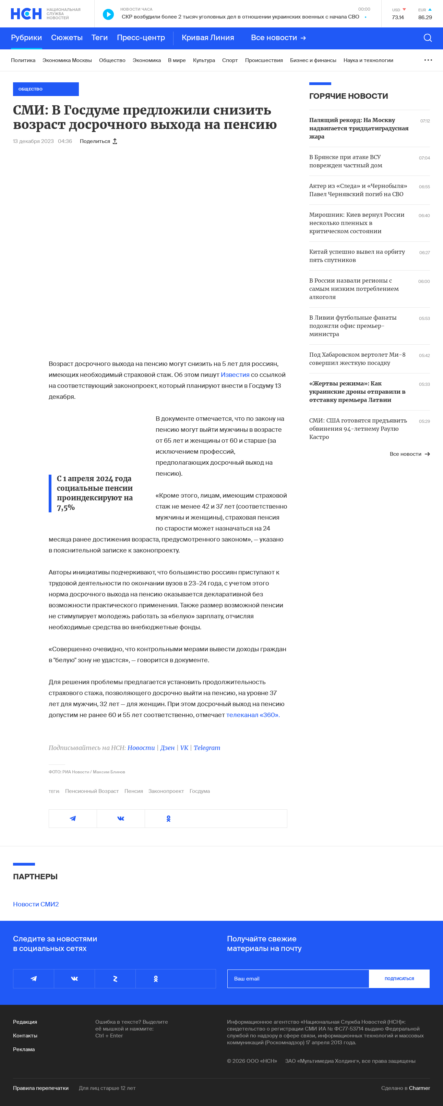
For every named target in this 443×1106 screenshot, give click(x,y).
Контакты (25, 1035)
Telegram (207, 748)
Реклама (24, 1049)
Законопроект (166, 791)
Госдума (200, 791)
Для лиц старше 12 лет (107, 1088)
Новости (141, 748)
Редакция (25, 1022)
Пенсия (133, 791)
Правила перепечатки (41, 1088)
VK (184, 748)
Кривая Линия (208, 38)
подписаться (399, 978)
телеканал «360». (253, 715)
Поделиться (98, 141)
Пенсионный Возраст (92, 791)
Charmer (419, 1088)
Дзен (167, 748)
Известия (236, 375)
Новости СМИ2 (36, 904)
